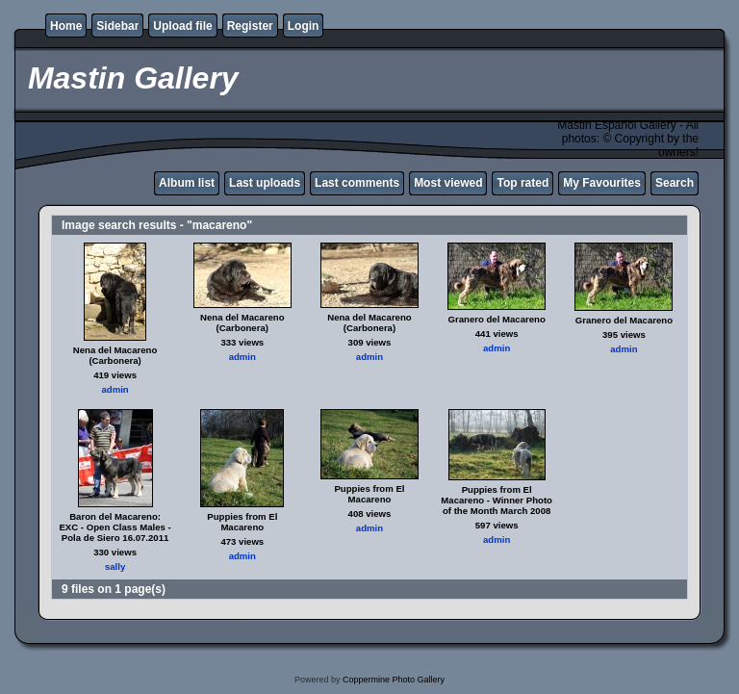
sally (115, 566)
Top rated (522, 183)
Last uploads (264, 183)
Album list (187, 183)
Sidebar (117, 26)
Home (66, 26)
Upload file (182, 26)
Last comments (357, 183)
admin (114, 389)
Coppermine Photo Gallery (394, 679)
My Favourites (602, 183)
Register (250, 26)
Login (303, 26)
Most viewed (448, 183)
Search (674, 183)
